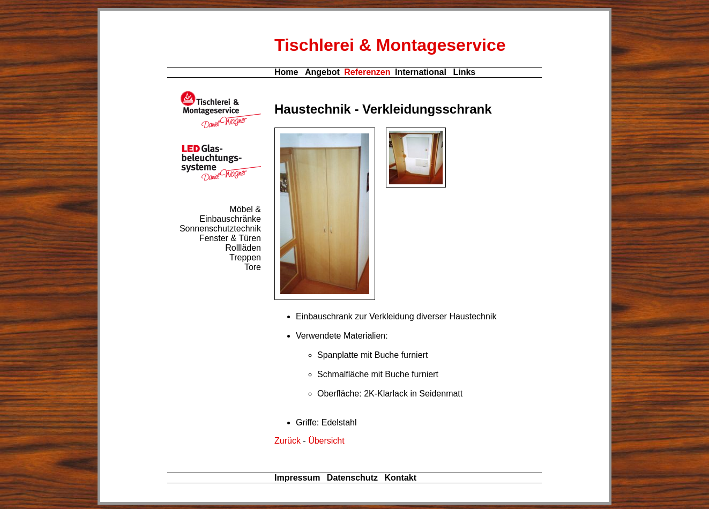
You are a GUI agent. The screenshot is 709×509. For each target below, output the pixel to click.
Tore (252, 267)
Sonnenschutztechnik (220, 228)
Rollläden (243, 247)
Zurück (287, 440)
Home (286, 72)
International (420, 72)
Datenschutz (352, 477)
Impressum (297, 477)
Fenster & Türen (230, 238)
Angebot (322, 72)
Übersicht (326, 440)
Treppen (245, 257)
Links (464, 72)
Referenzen (367, 72)
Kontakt (400, 477)
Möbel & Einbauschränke (230, 214)
